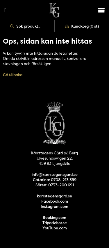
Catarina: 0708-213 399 (54, 179)
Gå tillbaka (12, 74)
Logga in (5, 10)
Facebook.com (54, 201)
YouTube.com (54, 228)
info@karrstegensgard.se (55, 174)
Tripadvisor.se (54, 222)
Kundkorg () (82, 26)
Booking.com (54, 217)
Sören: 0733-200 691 (54, 185)
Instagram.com (54, 206)
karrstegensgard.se (54, 196)
